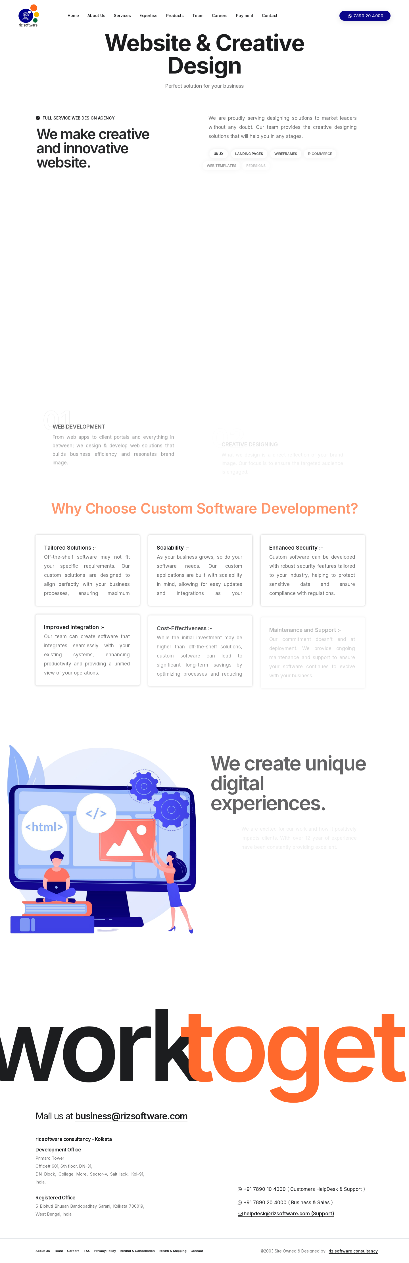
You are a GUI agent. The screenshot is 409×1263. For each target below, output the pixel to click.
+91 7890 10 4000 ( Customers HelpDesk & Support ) (301, 1189)
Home (73, 15)
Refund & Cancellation (137, 1251)
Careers (220, 15)
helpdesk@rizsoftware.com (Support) (286, 1213)
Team (197, 15)
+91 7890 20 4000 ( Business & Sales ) (285, 1202)
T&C (87, 1251)
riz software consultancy (353, 1251)
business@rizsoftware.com (131, 1116)
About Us (96, 15)
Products (175, 15)
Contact (269, 15)
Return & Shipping (173, 1251)
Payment (244, 15)
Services (122, 15)
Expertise (148, 15)
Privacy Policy (105, 1251)
